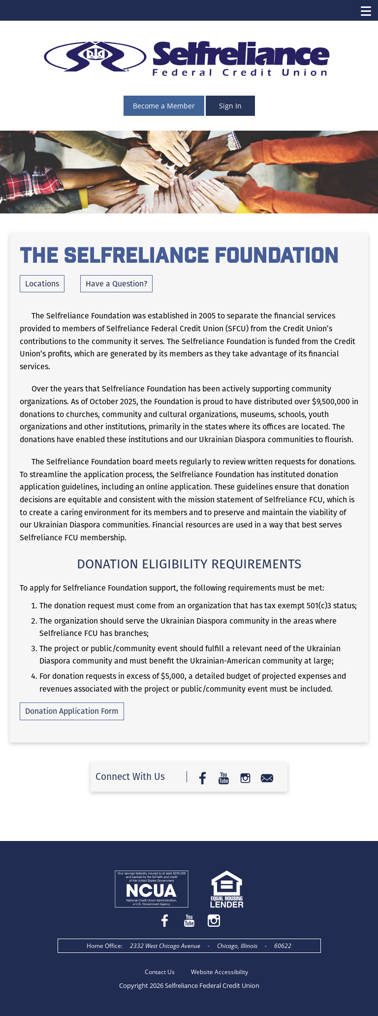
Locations (42, 283)
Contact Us (160, 972)
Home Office (104, 946)
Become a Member (164, 105)
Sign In (230, 105)
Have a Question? (116, 283)
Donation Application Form (72, 711)
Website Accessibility (219, 972)
